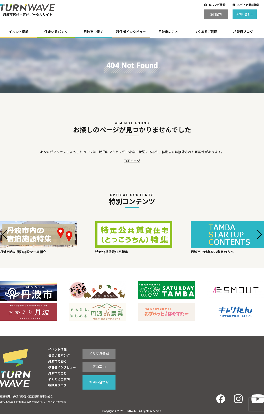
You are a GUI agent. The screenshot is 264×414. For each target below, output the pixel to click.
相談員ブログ (243, 32)
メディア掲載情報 (248, 5)
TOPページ (132, 161)
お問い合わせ (244, 14)
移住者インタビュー (131, 32)
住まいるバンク (56, 32)
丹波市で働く (93, 32)
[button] (5, 234)
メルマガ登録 (217, 5)
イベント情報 (19, 32)
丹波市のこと (168, 32)
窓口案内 (216, 14)
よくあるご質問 (205, 32)
